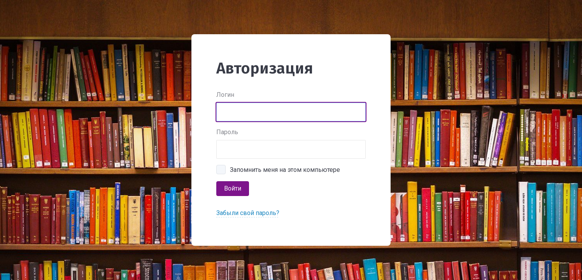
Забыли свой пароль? (247, 213)
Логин (225, 94)
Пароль (227, 132)
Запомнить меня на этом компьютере (285, 169)
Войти (232, 188)
